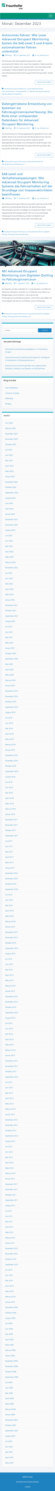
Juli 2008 (8, 1382)
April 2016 (9, 911)
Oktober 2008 (10, 1372)
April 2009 (9, 1339)
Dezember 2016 (11, 873)
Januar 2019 (10, 750)
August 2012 (10, 1141)
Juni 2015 (9, 964)
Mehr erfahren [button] (44, 82)
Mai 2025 (9, 460)
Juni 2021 (9, 632)
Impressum (27, 1477)
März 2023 (9, 557)
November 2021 (11, 605)
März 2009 (9, 1345)
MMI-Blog (8, 55)
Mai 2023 (9, 546)
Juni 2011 (9, 1216)
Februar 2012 (10, 1173)
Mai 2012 (9, 1157)
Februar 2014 (10, 1050)
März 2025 (9, 471)
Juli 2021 (8, 627)
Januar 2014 (10, 1055)
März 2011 (9, 1232)
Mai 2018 (9, 793)
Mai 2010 (9, 1280)
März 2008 (9, 1404)
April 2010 (9, 1286)
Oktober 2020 (10, 653)
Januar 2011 (10, 1243)
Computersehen (21, 91)
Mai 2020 (9, 664)
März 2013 (9, 1104)
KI (28, 91)
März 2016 (9, 916)
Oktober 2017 (10, 830)
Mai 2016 (9, 905)
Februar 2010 (10, 1297)
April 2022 (9, 589)
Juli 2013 (8, 1082)
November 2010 (11, 1254)
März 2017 (9, 862)
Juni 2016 (9, 900)
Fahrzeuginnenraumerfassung (12, 164)
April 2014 (9, 1039)
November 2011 (11, 1189)
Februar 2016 (10, 921)
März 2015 (9, 980)
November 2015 (11, 937)
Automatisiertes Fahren (35, 89)
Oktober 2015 (10, 943)
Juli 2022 (8, 573)
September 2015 (11, 948)
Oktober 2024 (10, 487)
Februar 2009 (10, 1350)
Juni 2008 (9, 1388)
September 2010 (11, 1264)
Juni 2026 (9, 423)
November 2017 (11, 825)
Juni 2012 (9, 1152)
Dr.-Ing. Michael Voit (42, 55)
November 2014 (11, 1002)
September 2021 (11, 616)
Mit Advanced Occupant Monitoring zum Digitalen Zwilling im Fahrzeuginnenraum (27, 275)
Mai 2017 (9, 852)
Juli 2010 (8, 1270)
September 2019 (11, 707)
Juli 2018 (8, 782)
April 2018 (9, 798)
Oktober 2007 (10, 1425)
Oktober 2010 (10, 1259)
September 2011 (11, 1200)
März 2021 (9, 643)
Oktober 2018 (10, 766)
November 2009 (11, 1307)
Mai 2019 (9, 728)
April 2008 (9, 1398)
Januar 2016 (10, 927)
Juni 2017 (9, 846)
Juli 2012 (8, 1147)
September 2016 (11, 889)
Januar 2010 (10, 1302)
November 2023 (11, 525)
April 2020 (9, 669)
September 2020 (11, 659)
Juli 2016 (8, 895)
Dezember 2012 (11, 1120)
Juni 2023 (9, 541)
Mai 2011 (9, 1222)
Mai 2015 (9, 970)
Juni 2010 (9, 1275)
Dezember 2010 (11, 1248)
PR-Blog (8, 404)
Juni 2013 (9, 1088)
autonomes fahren (8, 91)
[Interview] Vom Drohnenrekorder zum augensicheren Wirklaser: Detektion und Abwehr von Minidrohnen (26, 367)
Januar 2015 (10, 991)
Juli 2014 (8, 1023)
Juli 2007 (8, 1441)
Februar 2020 (10, 680)
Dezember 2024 (11, 482)
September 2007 (11, 1431)
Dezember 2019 (11, 691)
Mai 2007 (9, 1452)
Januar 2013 (10, 1114)
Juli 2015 (8, 959)
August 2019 (10, 712)
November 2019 (11, 696)
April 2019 (9, 734)
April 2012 (9, 1163)
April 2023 (9, 552)
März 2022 (9, 594)
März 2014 (9, 1045)
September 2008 (11, 1377)
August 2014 (10, 1018)
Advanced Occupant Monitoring (15, 89)
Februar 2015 (10, 986)
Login (27, 1487)
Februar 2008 (10, 1409)
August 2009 (10, 1318)
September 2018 (11, 771)
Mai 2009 (9, 1334)
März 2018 (9, 804)
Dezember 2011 (11, 1184)
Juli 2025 (8, 450)
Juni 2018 (9, 787)
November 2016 (11, 879)
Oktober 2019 (10, 702)
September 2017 (11, 836)
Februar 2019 (10, 744)
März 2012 (9, 1168)
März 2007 (9, 1463)
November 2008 (11, 1366)
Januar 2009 (10, 1356)
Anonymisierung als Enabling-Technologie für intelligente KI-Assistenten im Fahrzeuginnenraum (27, 358)
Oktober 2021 (10, 610)
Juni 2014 (9, 1029)
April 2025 (9, 466)
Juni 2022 (9, 578)
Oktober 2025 (10, 444)
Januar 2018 (10, 814)
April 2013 (9, 1098)
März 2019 (9, 739)
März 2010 (9, 1291)
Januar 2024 (10, 514)
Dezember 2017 (11, 819)
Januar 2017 (10, 868)
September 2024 (11, 493)
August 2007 (10, 1436)
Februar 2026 (10, 428)
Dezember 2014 (11, 996)
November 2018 (11, 761)
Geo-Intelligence (11, 388)
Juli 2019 (8, 718)
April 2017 (9, 857)
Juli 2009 (8, 1323)
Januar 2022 (10, 600)
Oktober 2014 (10, 1007)
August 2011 (10, 1205)
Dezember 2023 (11, 519)
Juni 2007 (9, 1447)
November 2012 (11, 1125)
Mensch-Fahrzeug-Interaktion (40, 91)
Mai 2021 (9, 637)
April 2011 (9, 1227)
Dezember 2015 (11, 932)
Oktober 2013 (10, 1071)
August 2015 (10, 954)
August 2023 (10, 530)
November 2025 (11, 439)
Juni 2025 (9, 455)
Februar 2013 (10, 1109)
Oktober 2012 (10, 1130)
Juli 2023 (8, 535)
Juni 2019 (9, 723)
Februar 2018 (10, 809)
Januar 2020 (10, 685)
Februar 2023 (10, 562)
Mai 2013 (9, 1093)
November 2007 (11, 1420)
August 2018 (10, 777)
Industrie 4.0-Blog (12, 393)
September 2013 (11, 1077)
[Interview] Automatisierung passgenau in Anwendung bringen (26, 350)
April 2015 (9, 975)
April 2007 (9, 1457)
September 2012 (11, 1136)
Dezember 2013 (11, 1061)
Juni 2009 (9, 1329)
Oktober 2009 (10, 1313)
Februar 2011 (10, 1238)
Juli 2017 (8, 841)
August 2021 (10, 621)
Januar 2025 (10, 476)
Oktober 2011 (10, 1195)
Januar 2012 (10, 1179)
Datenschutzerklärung (27, 1482)
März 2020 (9, 675)
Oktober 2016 (10, 884)
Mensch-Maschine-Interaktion (12, 94)
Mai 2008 (9, 1393)
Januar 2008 (10, 1414)
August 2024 (10, 498)
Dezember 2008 (11, 1361)
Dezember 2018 (11, 755)
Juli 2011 (8, 1211)
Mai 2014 (9, 1034)
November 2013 (11, 1066)
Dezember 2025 (11, 434)
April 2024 (9, 509)
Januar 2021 (10, 648)
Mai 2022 (9, 584)
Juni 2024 (9, 503)
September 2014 (11, 1013)
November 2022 (11, 568)
